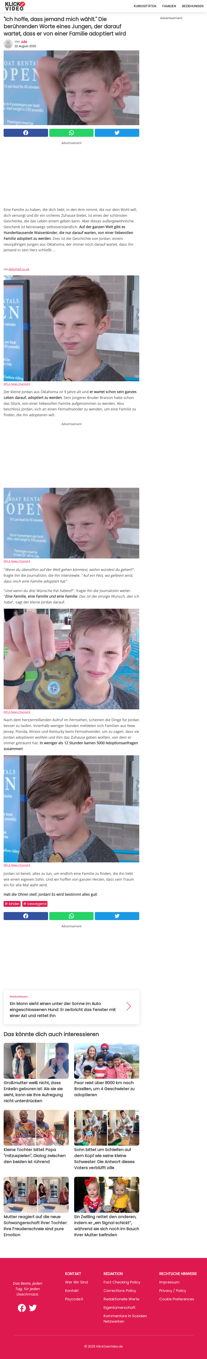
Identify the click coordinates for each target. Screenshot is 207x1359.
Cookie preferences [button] (176, 1299)
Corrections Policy (120, 1290)
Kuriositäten (145, 6)
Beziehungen (192, 6)
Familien (169, 6)
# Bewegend (34, 903)
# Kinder (12, 903)
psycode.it (74, 1299)
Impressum (169, 1282)
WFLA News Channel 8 (17, 384)
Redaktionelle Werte (121, 1299)
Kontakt (72, 1290)
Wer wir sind (76, 1282)
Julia (24, 42)
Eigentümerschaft (119, 1307)
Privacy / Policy (172, 1290)
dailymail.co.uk (18, 269)
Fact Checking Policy (122, 1282)
